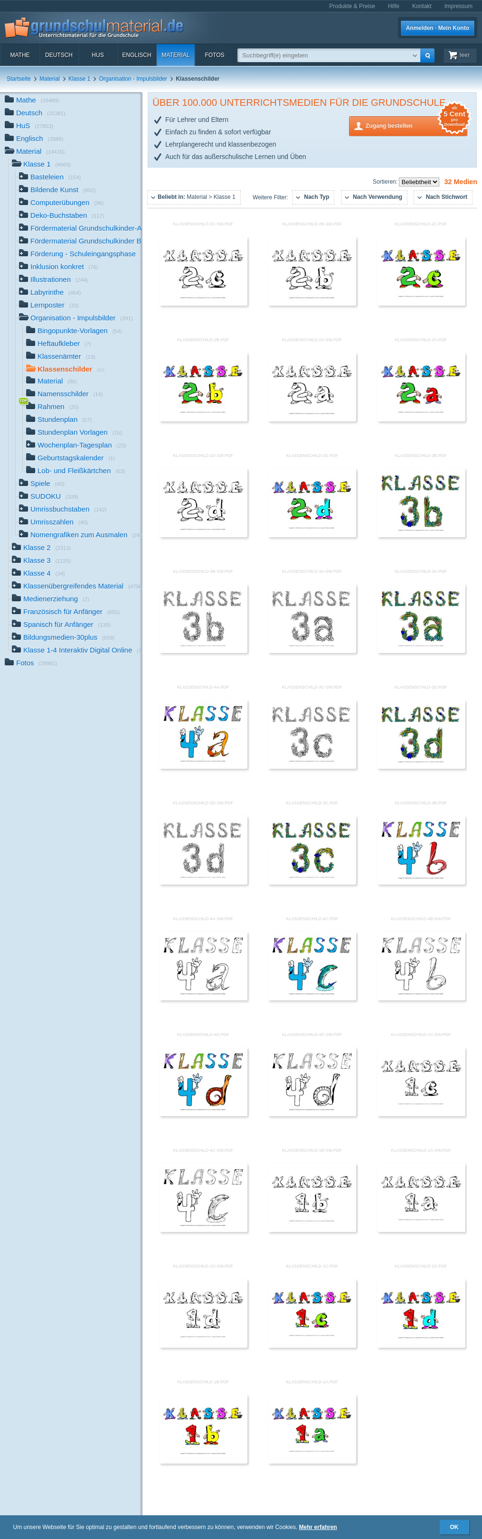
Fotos (214, 55)
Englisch (136, 55)
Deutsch (59, 55)
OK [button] (454, 1527)
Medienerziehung (50, 600)
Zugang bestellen (416, 125)
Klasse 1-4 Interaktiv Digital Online (77, 651)
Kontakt (422, 6)
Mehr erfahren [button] (318, 1527)
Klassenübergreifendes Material (77, 587)
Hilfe (393, 6)
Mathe (19, 55)
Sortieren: (386, 181)
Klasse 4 (38, 574)
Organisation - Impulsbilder (133, 78)
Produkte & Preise (352, 6)
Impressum (458, 6)
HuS (98, 55)
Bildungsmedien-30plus (63, 638)
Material (175, 55)
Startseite (19, 78)
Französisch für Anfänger (66, 612)
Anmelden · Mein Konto (437, 28)
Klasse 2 (41, 548)
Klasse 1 (79, 78)
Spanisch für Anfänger (61, 625)
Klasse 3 (41, 561)
